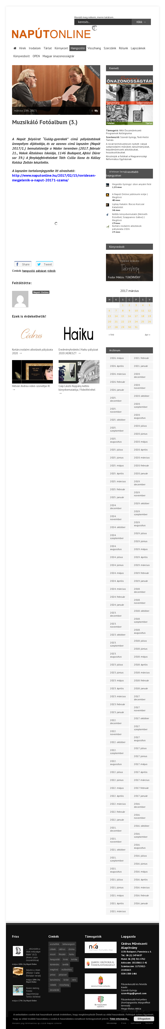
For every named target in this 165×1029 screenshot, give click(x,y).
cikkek (53, 949)
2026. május (117, 357)
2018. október (141, 610)
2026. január (117, 389)
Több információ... (119, 1019)
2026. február (117, 381)
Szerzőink (110, 48)
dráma (72, 949)
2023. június (117, 672)
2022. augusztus (116, 762)
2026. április (117, 365)
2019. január (141, 580)
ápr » (147, 334)
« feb (111, 334)
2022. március (118, 803)
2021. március (118, 911)
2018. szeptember (140, 620)
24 (136, 321)
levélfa (65, 964)
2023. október (117, 634)
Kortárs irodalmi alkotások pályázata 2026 (127, 227)
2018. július (140, 640)
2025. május (117, 465)
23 (129, 321)
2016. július (140, 855)
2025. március (118, 481)
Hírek (22, 48)
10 (136, 310)
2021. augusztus (116, 870)
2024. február (117, 596)
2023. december (116, 614)
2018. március (142, 672)
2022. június (117, 779)
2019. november (139, 494)
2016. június (140, 863)
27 (109, 327)
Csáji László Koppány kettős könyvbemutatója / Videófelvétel (77, 387)
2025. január (117, 497)
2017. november (139, 709)
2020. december (139, 375)
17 (136, 316)
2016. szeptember (140, 835)
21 (116, 321)
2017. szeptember (140, 728)
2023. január (117, 712)
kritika (74, 959)
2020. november (139, 386)
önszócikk (54, 989)
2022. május (117, 787)
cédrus (62, 949)
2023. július (116, 664)
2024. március (118, 588)
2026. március (118, 373)
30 (129, 327)
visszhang (64, 984)
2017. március (141, 779)
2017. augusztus (140, 739)
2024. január (117, 604)
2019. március (142, 565)
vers (74, 979)
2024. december (116, 507)
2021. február (141, 357)
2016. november (139, 816)
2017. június (140, 756)
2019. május (141, 549)
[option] (129, 267)
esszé (52, 954)
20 (109, 321)
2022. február (117, 811)
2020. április (141, 449)
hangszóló (28, 270)
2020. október (141, 395)
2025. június (117, 457)
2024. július (116, 557)
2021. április (117, 903)
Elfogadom (144, 1018)
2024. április (117, 580)
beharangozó (68, 944)
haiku (71, 954)
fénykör (62, 954)
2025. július (116, 449)
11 (142, 310)
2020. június (140, 433)
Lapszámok (138, 48)
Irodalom (35, 48)
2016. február (141, 895)
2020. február (141, 465)
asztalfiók (54, 944)
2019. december (139, 483)
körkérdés (54, 964)
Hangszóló (78, 48)
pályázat (41, 270)
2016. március (142, 887)
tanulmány (55, 979)
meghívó (54, 969)
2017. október (141, 718)
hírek (65, 959)
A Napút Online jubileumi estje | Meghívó (130, 195)
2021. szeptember (117, 859)
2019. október (141, 503)
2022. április (117, 795)
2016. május (141, 871)
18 (142, 316)
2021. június (117, 887)
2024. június (117, 565)
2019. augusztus (140, 524)
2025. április (117, 473)
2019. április (141, 557)
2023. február (117, 704)
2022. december (116, 722)
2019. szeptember (140, 513)
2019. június (140, 541)
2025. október (117, 419)
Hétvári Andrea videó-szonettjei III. (31, 385)
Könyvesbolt (21, 56)
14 (116, 316)
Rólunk (123, 48)
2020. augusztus (140, 416)
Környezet (61, 48)
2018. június (140, 648)
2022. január (117, 819)
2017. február (141, 787)
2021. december (116, 829)
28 (116, 327)
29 (122, 327)
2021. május (117, 895)
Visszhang (94, 48)
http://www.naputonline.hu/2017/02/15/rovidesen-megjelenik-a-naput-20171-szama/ (54, 177)
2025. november (116, 410)
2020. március (142, 457)
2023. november (116, 625)
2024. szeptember (117, 537)
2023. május (117, 680)
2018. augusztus (140, 631)
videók (51, 270)
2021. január (141, 365)
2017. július (140, 748)
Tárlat (47, 48)
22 (122, 321)
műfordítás (66, 969)
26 (149, 321)
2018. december (139, 590)
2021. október (117, 849)
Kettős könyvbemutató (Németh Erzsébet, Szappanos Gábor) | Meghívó (129, 216)
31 (136, 327)
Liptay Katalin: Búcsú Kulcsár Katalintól (128, 205)
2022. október (117, 742)
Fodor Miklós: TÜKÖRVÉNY (124, 277)
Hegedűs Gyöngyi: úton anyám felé (131, 183)
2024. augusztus (116, 548)
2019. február (141, 572)
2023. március (118, 696)
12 (149, 310)
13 (109, 316)
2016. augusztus (140, 846)
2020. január (141, 473)
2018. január (141, 688)
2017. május (140, 764)
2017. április (140, 772)
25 (142, 321)
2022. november (116, 733)
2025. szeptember (117, 429)
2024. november (116, 518)
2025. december (116, 399)
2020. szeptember (140, 405)
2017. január (141, 795)
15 (122, 316)
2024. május (117, 572)
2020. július (140, 425)
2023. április (117, 688)
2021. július (116, 879)
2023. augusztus (116, 655)
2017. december (139, 698)
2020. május (141, 441)
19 (149, 316)
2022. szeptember (117, 751)
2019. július (140, 533)
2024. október (117, 527)
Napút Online (41, 292)
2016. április (141, 879)
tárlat (66, 979)
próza (52, 974)
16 (129, 316)
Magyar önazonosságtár (58, 56)
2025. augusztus (116, 440)
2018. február (141, 680)
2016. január (141, 903)
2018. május (141, 656)
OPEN (36, 56)
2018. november (139, 601)
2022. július (116, 772)
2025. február (117, 489)
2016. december (139, 805)
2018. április (141, 664)
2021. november (116, 840)
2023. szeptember (117, 644)
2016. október (141, 825)
